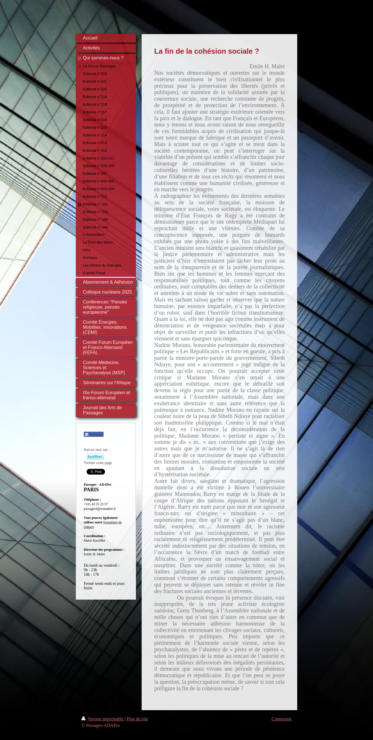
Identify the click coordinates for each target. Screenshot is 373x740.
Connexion (282, 718)
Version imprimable (103, 718)
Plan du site (137, 718)
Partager (93, 434)
